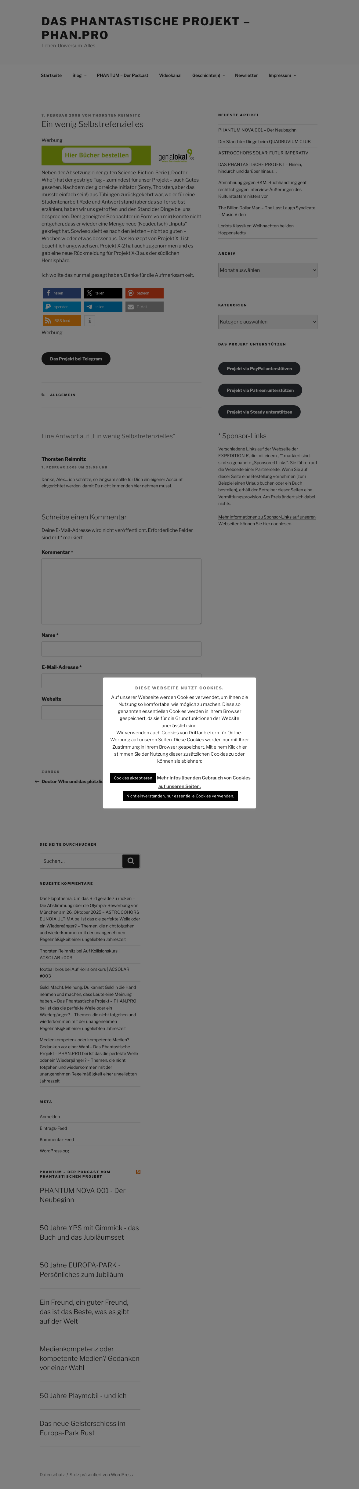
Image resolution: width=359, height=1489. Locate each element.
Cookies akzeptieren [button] (133, 777)
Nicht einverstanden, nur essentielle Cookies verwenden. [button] (180, 795)
